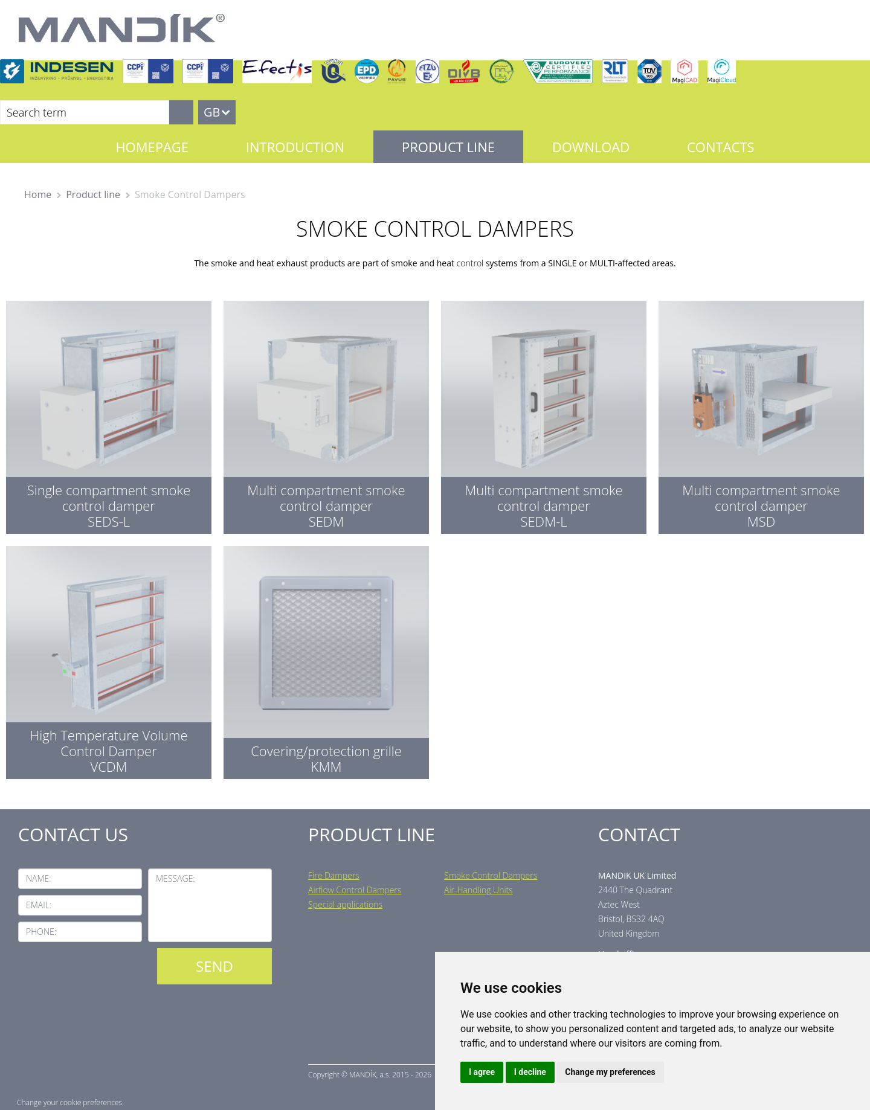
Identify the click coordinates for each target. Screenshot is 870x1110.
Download (591, 147)
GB (212, 112)
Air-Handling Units (478, 890)
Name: (38, 878)
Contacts (721, 147)
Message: (175, 878)
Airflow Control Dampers (354, 890)
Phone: (41, 931)
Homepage (151, 147)
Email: (38, 905)
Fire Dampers (333, 875)
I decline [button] (530, 1072)
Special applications (345, 904)
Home (37, 194)
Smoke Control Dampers (490, 875)
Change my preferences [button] (610, 1072)
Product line (448, 147)
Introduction (295, 147)
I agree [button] (482, 1072)
